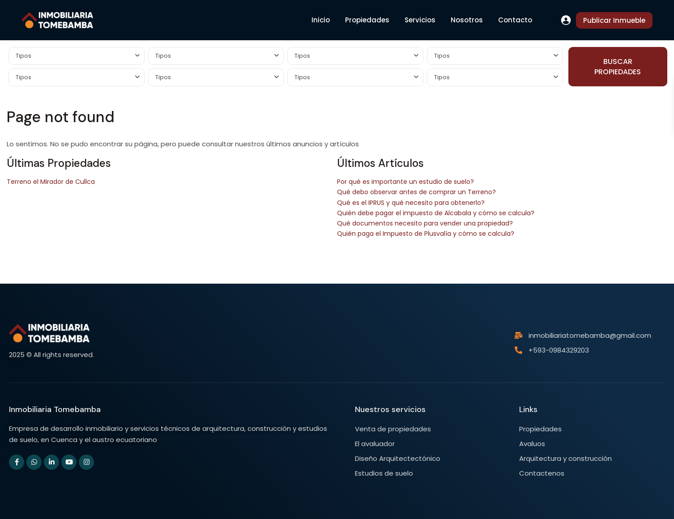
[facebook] (16, 462)
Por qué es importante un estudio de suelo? (405, 181)
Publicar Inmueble (614, 20)
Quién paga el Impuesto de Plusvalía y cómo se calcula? (425, 233)
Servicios (420, 20)
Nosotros (467, 20)
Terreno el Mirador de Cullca (51, 181)
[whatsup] (34, 462)
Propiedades (367, 20)
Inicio (320, 20)
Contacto (515, 20)
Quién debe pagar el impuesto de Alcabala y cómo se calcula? (435, 212)
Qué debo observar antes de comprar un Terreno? (416, 191)
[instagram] (86, 462)
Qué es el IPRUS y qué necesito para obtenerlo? (411, 202)
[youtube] (69, 462)
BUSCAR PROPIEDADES (617, 66)
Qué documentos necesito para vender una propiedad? (425, 223)
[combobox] (77, 56)
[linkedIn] (51, 462)
